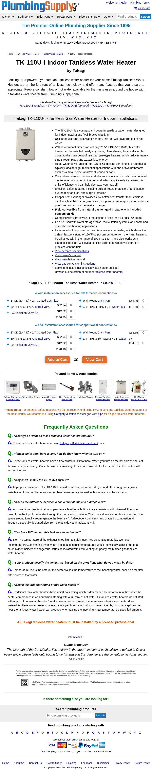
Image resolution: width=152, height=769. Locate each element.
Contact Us (35, 762)
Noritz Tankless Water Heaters (121, 390)
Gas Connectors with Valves (67, 390)
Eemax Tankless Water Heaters (103, 390)
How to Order (54, 762)
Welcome (112, 2)
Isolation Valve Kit (27, 312)
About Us (19, 762)
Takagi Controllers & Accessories (13, 390)
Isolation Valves (85, 388)
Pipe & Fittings (89, 16)
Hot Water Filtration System (139, 390)
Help (124, 2)
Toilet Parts (45, 16)
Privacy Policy (122, 762)
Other (108, 16)
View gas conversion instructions (75, 263)
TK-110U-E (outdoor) (32, 105)
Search (145, 16)
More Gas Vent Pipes (49, 390)
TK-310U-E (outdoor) (76, 105)
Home (5, 762)
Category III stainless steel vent (79, 443)
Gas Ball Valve (41, 306)
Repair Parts (66, 16)
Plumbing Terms (140, 2)
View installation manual (70, 259)
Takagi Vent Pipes (30, 388)
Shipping (71, 762)
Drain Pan (103, 300)
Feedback (86, 762)
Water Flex (118, 306)
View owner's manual (68, 255)
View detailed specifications (72, 251)
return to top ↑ (76, 637)
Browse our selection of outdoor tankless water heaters (89, 271)
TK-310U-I (54, 105)
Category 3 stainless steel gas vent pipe (78, 413)
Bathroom (25, 16)
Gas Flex (52, 300)
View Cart (94, 359)
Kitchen (8, 16)
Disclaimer (103, 762)
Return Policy (142, 762)
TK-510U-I (97, 105)
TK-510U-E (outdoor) (120, 105)
